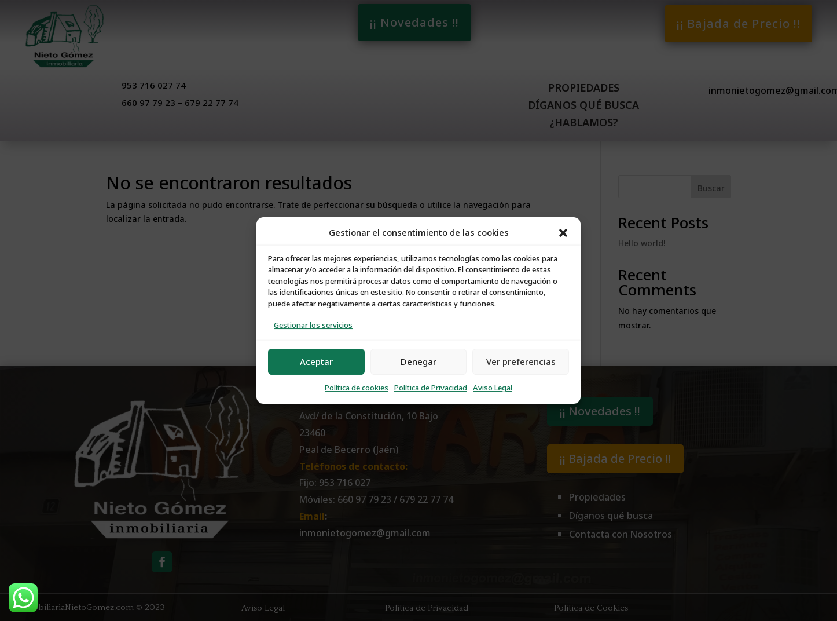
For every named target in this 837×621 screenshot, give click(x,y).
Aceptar (316, 362)
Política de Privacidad (430, 388)
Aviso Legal (492, 388)
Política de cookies (356, 388)
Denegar (418, 362)
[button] (563, 233)
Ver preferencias (521, 362)
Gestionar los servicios (313, 325)
